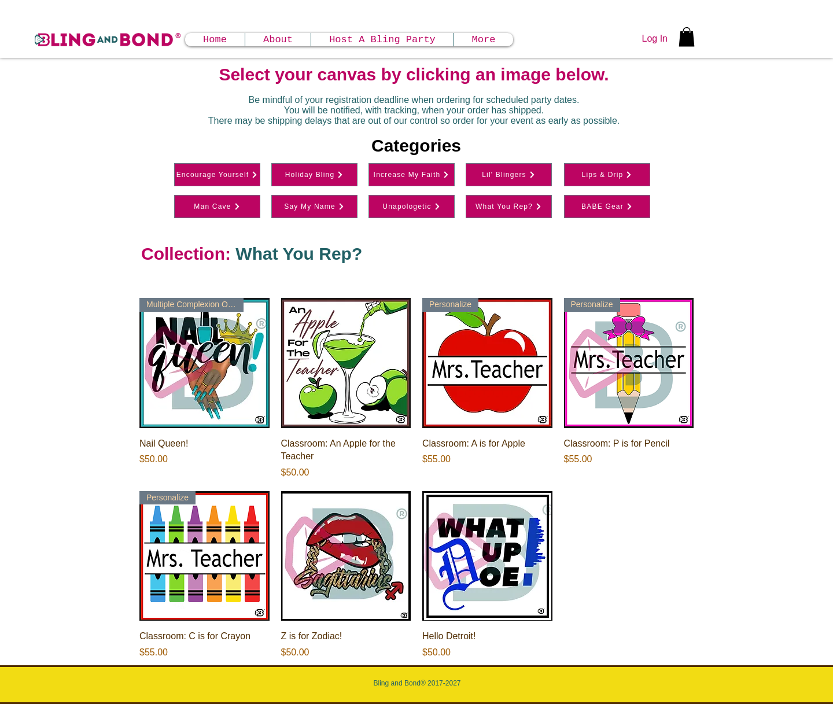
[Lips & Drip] (607, 174)
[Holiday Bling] (314, 174)
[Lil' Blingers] (509, 174)
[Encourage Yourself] (217, 174)
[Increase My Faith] (411, 174)
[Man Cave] (217, 206)
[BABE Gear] (607, 206)
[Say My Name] (314, 206)
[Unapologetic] (411, 206)
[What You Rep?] (509, 206)
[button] (687, 36)
